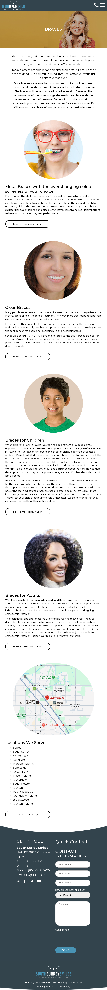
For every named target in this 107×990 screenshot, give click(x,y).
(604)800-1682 (34, 875)
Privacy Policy (45, 986)
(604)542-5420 (39, 870)
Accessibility (63, 986)
